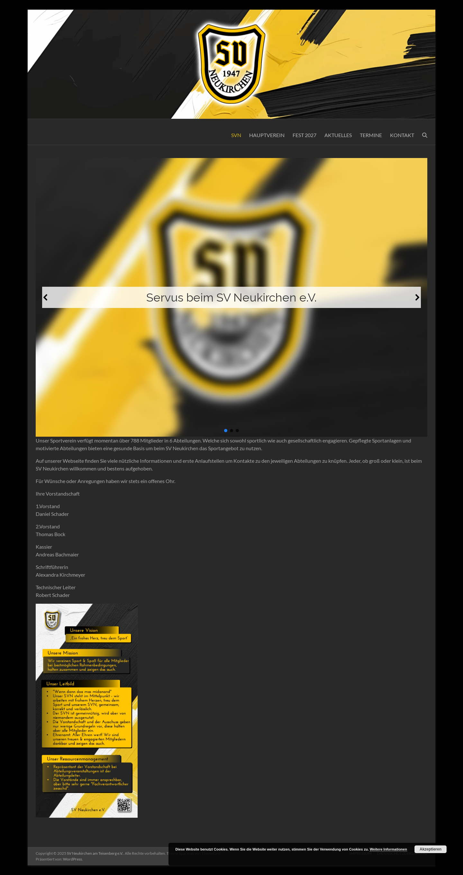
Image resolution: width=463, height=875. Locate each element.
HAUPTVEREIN (267, 135)
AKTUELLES (338, 135)
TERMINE (371, 135)
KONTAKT (402, 135)
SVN (236, 135)
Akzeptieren (430, 849)
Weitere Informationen (388, 849)
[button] (46, 297)
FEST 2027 (304, 135)
